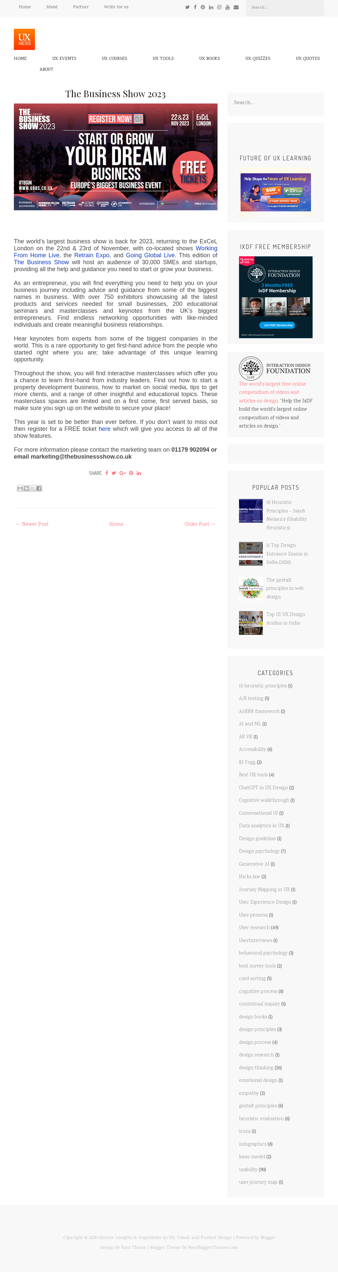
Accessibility (252, 750)
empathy (249, 1093)
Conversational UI (258, 813)
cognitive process (258, 992)
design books (253, 1017)
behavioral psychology (263, 953)
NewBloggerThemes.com (213, 1248)
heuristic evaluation (261, 1119)
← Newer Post (32, 524)
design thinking (256, 1068)
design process (255, 1042)
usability (248, 1170)
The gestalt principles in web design (285, 589)
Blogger (267, 1238)
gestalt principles (258, 1106)
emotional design (258, 1081)
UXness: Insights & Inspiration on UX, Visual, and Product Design (165, 1238)
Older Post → (200, 524)
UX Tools (163, 59)
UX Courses (114, 59)
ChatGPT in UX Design (263, 788)
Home (25, 7)
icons (245, 1131)
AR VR (245, 737)
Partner (81, 7)
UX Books (209, 59)
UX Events (64, 59)
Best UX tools (253, 775)
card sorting (252, 979)
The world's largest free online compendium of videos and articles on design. (272, 393)
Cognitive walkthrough (264, 800)
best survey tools (257, 966)
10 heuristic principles (263, 686)
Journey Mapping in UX (264, 890)
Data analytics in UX (261, 826)
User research (254, 928)
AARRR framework (259, 712)
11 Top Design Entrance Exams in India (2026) (287, 554)
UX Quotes (308, 59)
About (52, 7)
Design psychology (259, 851)
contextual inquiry (259, 1004)
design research (256, 1055)
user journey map (258, 1182)
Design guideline (257, 839)
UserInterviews (255, 941)
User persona (253, 915)
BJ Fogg (247, 762)
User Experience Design (265, 902)
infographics (252, 1144)
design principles (257, 1030)
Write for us (116, 7)
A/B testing (251, 699)
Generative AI (254, 864)
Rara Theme (133, 1248)
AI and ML (250, 724)
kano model (252, 1157)
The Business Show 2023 (115, 93)
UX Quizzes (258, 59)
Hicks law (249, 877)
